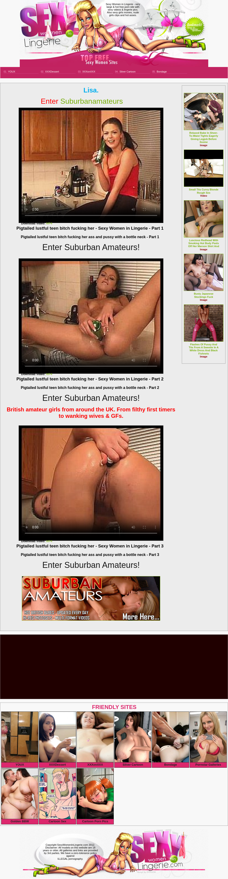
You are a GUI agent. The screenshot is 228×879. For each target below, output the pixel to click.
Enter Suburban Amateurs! (91, 247)
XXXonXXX (88, 71)
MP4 (49, 223)
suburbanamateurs (82, 101)
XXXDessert (52, 71)
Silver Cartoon (128, 71)
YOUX (11, 71)
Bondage (162, 71)
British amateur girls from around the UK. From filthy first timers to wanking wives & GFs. (91, 412)
